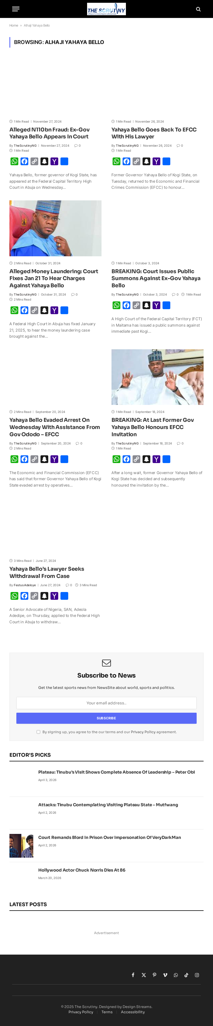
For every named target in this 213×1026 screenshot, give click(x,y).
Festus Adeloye (25, 585)
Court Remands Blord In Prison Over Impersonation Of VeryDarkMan (109, 837)
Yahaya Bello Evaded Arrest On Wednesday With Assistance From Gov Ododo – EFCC (54, 427)
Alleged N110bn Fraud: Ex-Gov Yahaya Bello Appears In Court (49, 133)
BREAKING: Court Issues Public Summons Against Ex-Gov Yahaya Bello (156, 278)
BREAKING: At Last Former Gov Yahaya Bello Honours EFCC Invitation (152, 427)
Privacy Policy (143, 732)
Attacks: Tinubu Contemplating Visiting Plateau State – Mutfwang (108, 804)
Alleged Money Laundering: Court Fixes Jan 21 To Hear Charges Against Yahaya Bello (53, 278)
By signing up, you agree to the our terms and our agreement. (107, 732)
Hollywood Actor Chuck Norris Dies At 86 (81, 870)
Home (13, 25)
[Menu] (15, 9)
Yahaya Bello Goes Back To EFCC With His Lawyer (154, 133)
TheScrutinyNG (25, 146)
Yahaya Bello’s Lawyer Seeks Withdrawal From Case (46, 573)
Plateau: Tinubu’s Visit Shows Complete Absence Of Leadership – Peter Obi (116, 772)
